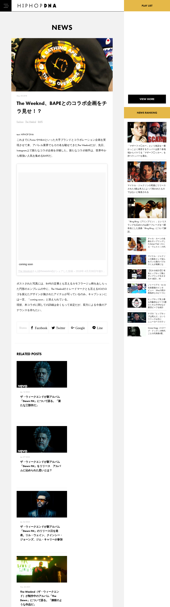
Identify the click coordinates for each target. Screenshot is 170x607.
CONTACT (30, 560)
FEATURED (14, 579)
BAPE (40, 121)
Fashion (20, 121)
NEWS (12, 573)
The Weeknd (30, 121)
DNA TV (13, 567)
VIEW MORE (62, 515)
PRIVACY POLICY (34, 567)
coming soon (26, 264)
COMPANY (31, 573)
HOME (12, 560)
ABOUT (13, 585)
